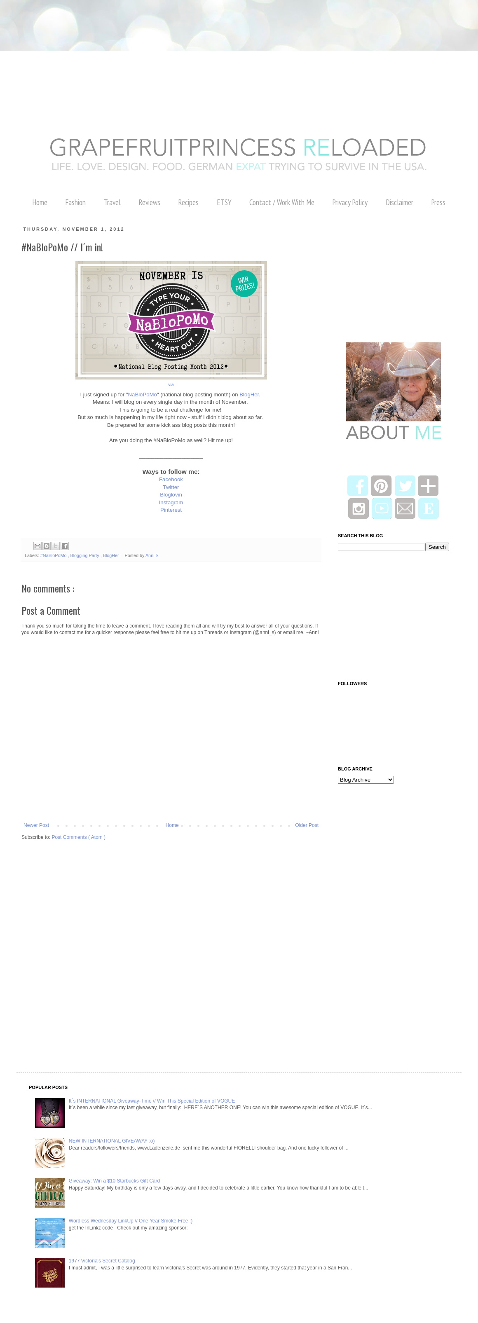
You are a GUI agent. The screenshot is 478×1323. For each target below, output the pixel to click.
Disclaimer (399, 202)
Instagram (171, 502)
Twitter (171, 487)
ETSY (224, 202)
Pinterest (171, 510)
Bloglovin (171, 495)
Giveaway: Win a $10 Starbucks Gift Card (114, 1181)
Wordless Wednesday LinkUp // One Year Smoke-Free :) (130, 1221)
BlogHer (249, 394)
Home (39, 202)
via (170, 384)
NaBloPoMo (142, 394)
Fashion (75, 202)
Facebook (171, 479)
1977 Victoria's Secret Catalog (102, 1261)
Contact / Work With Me (281, 202)
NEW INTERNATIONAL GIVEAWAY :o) (112, 1141)
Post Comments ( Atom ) (78, 837)
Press (438, 202)
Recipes (188, 202)
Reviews (149, 202)
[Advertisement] (150, 18)
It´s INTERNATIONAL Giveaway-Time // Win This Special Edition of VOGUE (152, 1101)
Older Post (307, 825)
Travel (112, 202)
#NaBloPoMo (54, 555)
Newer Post (36, 825)
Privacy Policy (350, 202)
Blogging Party (85, 555)
